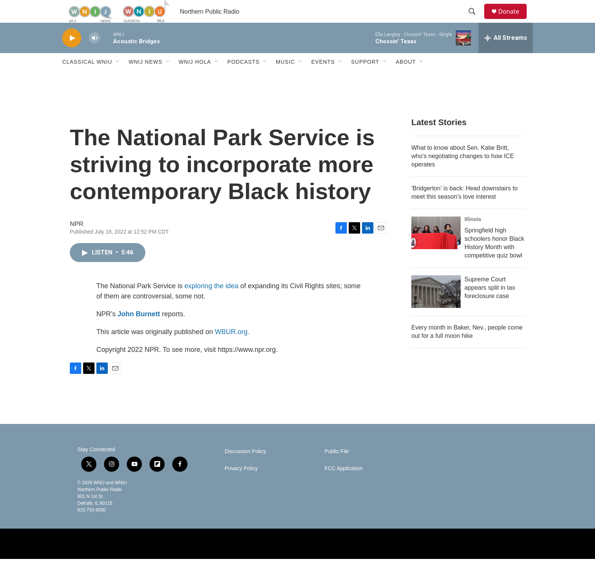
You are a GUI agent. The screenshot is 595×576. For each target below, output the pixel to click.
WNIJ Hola (195, 79)
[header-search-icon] (475, 20)
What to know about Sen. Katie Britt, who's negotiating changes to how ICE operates (462, 173)
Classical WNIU (87, 79)
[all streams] (506, 55)
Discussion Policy (245, 468)
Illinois (472, 236)
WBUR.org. (232, 349)
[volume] (94, 55)
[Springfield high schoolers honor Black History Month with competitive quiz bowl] (436, 250)
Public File (336, 468)
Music (285, 79)
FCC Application (343, 485)
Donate (513, 20)
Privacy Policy (241, 485)
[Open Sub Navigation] (118, 79)
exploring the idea (211, 303)
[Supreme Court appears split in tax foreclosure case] (436, 308)
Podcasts (243, 79)
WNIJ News (145, 79)
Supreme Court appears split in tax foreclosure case (489, 304)
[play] (72, 55)
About (406, 79)
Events (323, 79)
